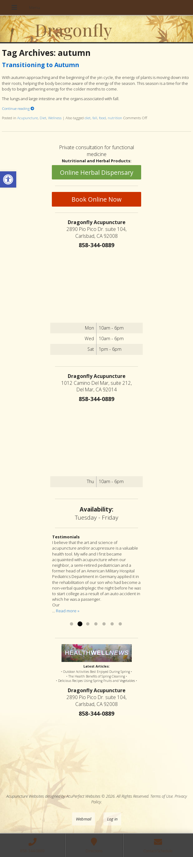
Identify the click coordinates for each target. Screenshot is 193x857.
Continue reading (18, 108)
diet (88, 117)
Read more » (67, 611)
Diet (43, 117)
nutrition (115, 117)
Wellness (55, 117)
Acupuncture (27, 117)
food (102, 117)
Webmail (83, 819)
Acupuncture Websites (25, 796)
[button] (8, 179)
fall (94, 117)
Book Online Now (96, 199)
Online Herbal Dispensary (96, 172)
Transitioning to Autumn (40, 65)
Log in (112, 819)
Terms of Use (161, 796)
